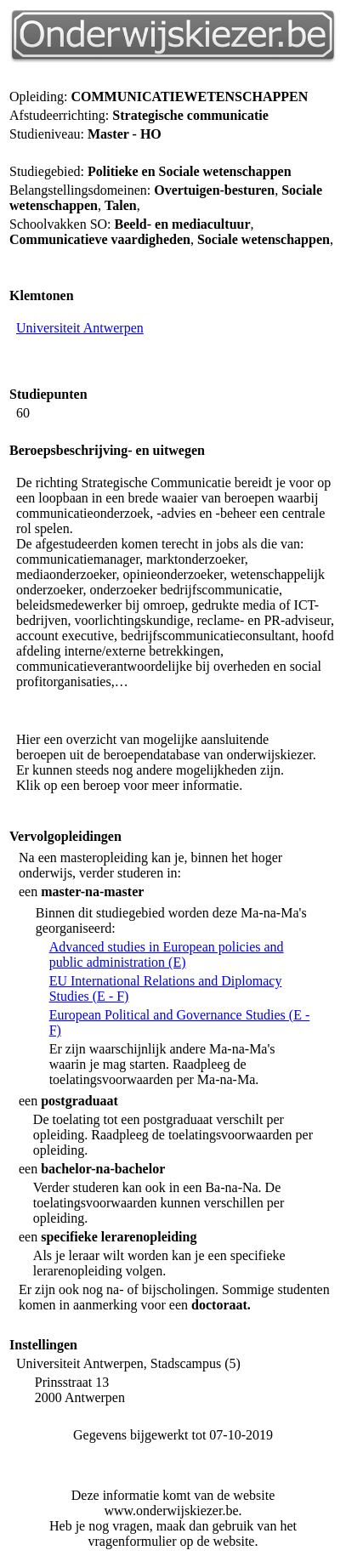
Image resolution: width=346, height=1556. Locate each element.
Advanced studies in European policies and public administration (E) (166, 954)
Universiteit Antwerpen (80, 328)
